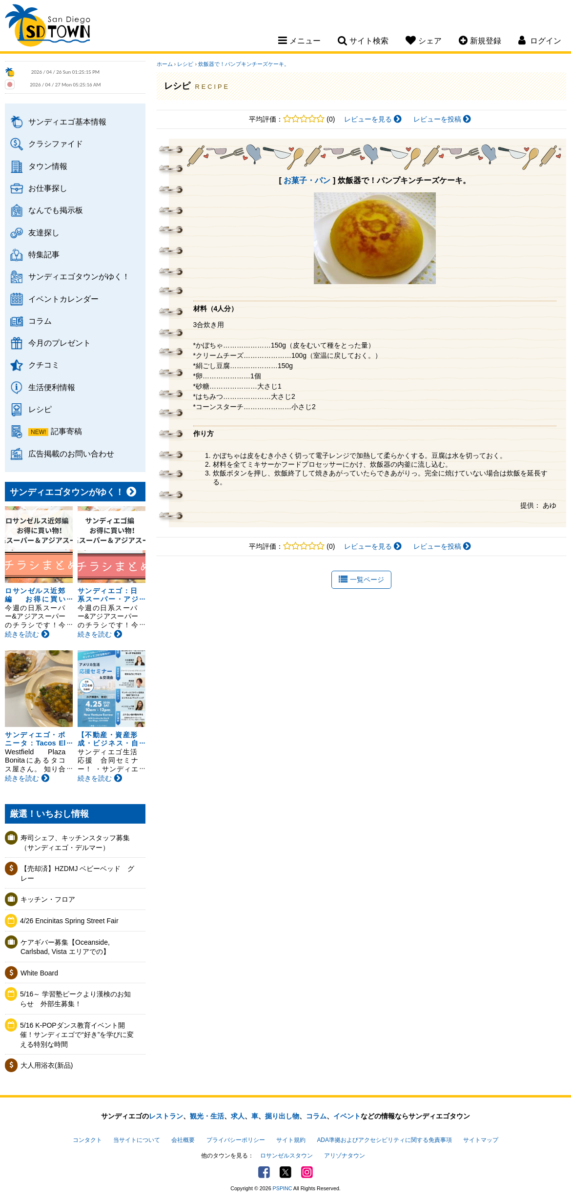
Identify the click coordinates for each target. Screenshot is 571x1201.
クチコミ (44, 364)
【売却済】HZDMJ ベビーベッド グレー (77, 873)
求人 (238, 1116)
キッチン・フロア (47, 899)
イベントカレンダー (63, 298)
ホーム (165, 64)
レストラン (166, 1116)
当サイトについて (136, 1140)
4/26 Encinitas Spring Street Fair (69, 921)
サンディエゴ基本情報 (67, 121)
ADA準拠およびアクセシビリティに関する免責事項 (384, 1140)
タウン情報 (47, 166)
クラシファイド (55, 143)
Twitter (285, 1172)
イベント (347, 1116)
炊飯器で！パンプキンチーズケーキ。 (243, 64)
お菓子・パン (307, 180)
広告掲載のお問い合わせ (71, 453)
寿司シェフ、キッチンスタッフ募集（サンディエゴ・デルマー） (75, 842)
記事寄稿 (66, 431)
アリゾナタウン (344, 1155)
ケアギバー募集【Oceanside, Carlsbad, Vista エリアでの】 (65, 947)
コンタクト (87, 1140)
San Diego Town (47, 26)
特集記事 (44, 254)
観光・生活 (207, 1116)
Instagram (307, 1172)
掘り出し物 (282, 1116)
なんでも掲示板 (55, 210)
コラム (40, 320)
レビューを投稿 (442, 119)
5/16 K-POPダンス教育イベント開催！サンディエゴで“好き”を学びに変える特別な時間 (77, 1034)
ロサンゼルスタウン (286, 1155)
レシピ (40, 409)
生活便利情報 (51, 387)
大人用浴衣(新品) (46, 1065)
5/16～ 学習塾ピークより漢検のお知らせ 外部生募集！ (75, 999)
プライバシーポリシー (235, 1140)
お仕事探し (47, 188)
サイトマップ (480, 1140)
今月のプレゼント (59, 342)
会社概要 (183, 1140)
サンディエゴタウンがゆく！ (79, 276)
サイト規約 (291, 1140)
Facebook (264, 1172)
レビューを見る (373, 119)
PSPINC (282, 1188)
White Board (39, 973)
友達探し (44, 232)
